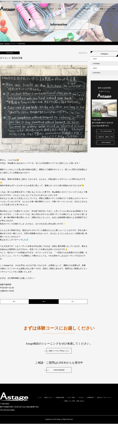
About (51, 9)
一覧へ (44, 303)
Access (67, 9)
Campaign (98, 65)
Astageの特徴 (67, 400)
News (96, 71)
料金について (52, 400)
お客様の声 (107, 400)
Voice (76, 9)
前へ (14, 303)
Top (36, 9)
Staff (59, 9)
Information (86, 9)
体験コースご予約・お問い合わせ (86, 404)
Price (43, 9)
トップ (39, 400)
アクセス (94, 400)
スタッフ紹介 (82, 400)
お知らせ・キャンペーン (59, 404)
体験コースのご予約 (108, 9)
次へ (73, 303)
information (98, 77)
